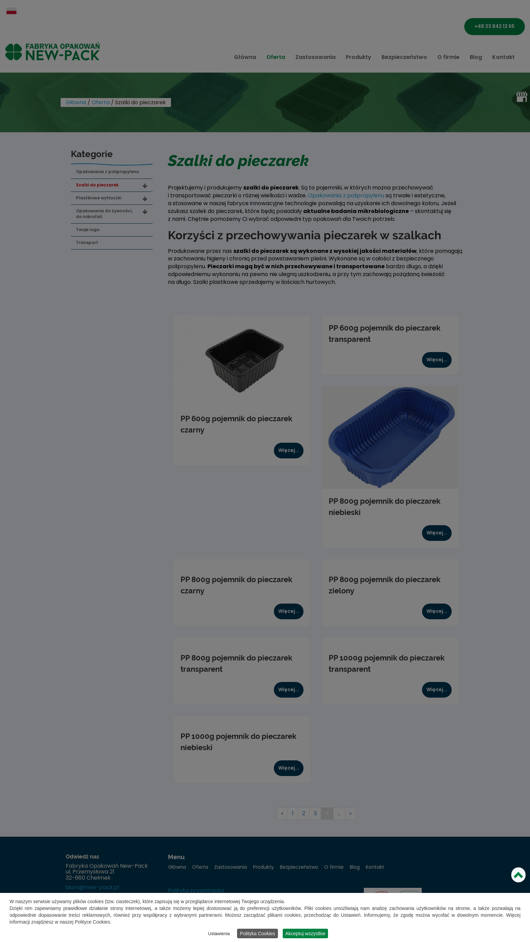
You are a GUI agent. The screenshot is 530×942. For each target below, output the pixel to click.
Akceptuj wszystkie (305, 933)
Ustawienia (219, 933)
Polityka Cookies (257, 933)
